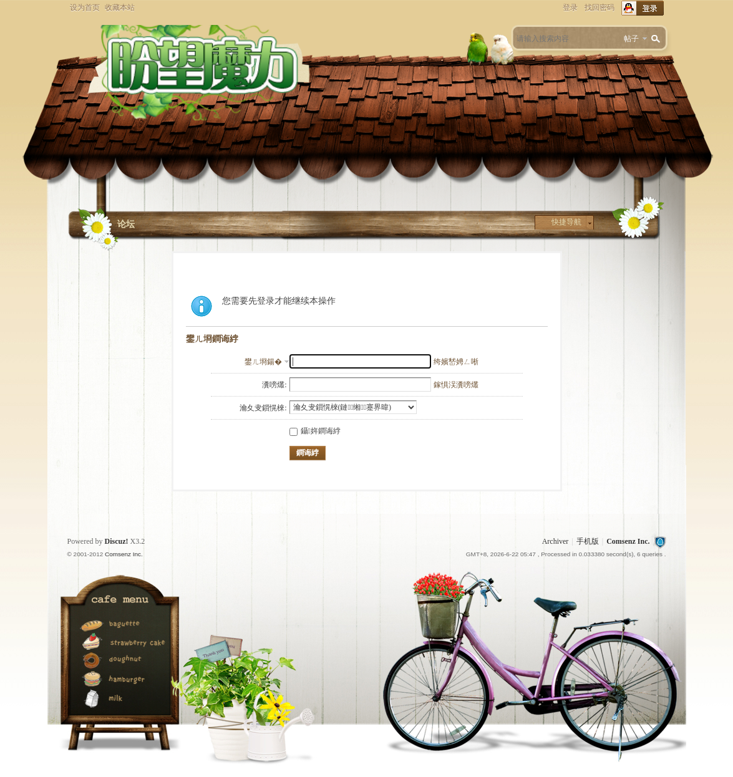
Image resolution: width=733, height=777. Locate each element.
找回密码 (599, 7)
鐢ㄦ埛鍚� (263, 361)
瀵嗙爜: (274, 384)
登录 (570, 7)
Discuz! (117, 541)
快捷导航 (566, 222)
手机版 (587, 541)
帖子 (631, 38)
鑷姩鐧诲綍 (315, 431)
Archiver (555, 541)
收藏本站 (120, 7)
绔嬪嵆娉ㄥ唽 (456, 361)
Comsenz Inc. (627, 541)
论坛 (126, 224)
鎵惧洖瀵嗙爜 (456, 384)
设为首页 (85, 7)
